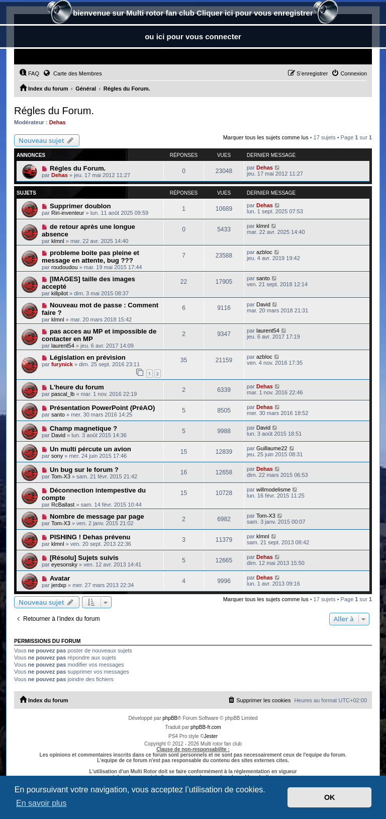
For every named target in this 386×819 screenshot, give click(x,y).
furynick (62, 364)
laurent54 (62, 346)
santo (263, 278)
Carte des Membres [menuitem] (72, 72)
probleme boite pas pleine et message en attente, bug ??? (90, 256)
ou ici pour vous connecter (193, 36)
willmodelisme (273, 489)
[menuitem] (29, 73)
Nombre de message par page (97, 516)
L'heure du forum (77, 387)
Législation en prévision (88, 357)
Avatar (60, 578)
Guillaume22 (271, 448)
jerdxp (58, 585)
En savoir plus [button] (41, 803)
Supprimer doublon (80, 206)
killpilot (59, 293)
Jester (211, 736)
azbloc (264, 252)
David (263, 304)
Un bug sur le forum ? (84, 469)
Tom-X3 (60, 476)
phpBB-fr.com (205, 727)
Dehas (57, 122)
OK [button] (329, 797)
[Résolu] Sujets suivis (84, 557)
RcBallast (62, 505)
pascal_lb (62, 394)
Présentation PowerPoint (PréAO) (102, 408)
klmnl (57, 241)
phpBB (169, 718)
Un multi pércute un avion (90, 449)
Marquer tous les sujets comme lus (266, 137)
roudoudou (64, 267)
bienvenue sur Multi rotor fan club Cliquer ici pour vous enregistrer (193, 14)
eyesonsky (64, 564)
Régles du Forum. (54, 110)
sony (57, 456)
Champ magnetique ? (83, 428)
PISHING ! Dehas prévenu (90, 537)
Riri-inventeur (67, 213)
